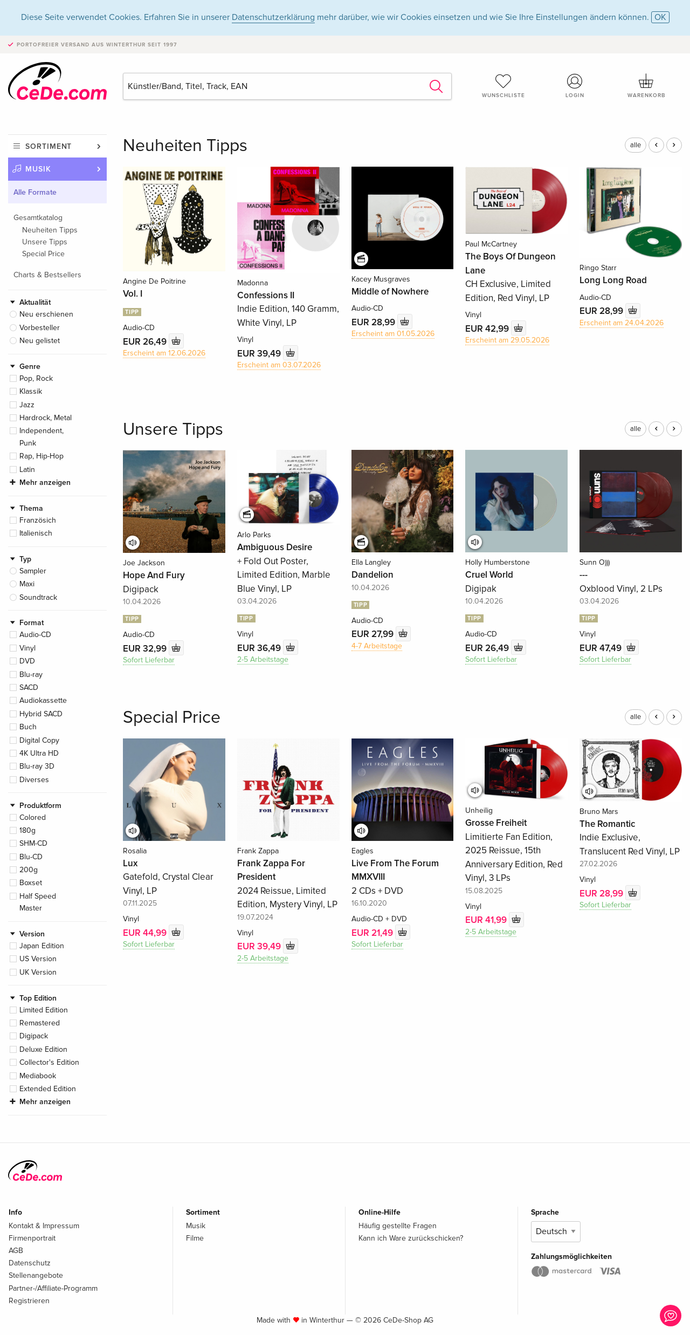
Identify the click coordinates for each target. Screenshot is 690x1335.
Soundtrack (38, 597)
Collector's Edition (49, 1062)
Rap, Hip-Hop (41, 456)
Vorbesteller (39, 327)
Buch (28, 726)
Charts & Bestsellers (47, 274)
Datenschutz (30, 1263)
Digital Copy (39, 740)
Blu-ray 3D (36, 766)
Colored (32, 817)
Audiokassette (43, 700)
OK (660, 17)
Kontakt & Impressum (44, 1225)
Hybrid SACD (41, 713)
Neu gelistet (39, 340)
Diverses (34, 779)
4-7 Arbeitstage (376, 646)
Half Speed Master (37, 902)
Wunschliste (503, 86)
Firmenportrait (32, 1238)
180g (27, 830)
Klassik (30, 391)
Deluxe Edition (43, 1049)
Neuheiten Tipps (50, 230)
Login (575, 86)
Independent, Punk (41, 436)
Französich (37, 520)
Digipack (33, 1035)
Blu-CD (31, 856)
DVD (27, 661)
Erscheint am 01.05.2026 (392, 333)
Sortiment (48, 146)
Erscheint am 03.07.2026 (279, 364)
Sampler (32, 571)
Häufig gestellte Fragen (397, 1225)
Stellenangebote (36, 1275)
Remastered (39, 1023)
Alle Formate (35, 192)
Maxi (26, 583)
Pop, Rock (36, 378)
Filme (195, 1238)
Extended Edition (47, 1088)
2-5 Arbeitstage (262, 659)
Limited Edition (43, 1010)
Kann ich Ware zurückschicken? (410, 1238)
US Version (38, 958)
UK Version (38, 972)
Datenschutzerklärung (273, 17)
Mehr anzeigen (45, 482)
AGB (16, 1250)
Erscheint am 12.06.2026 (164, 353)
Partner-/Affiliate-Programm (53, 1288)
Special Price (43, 253)
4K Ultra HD (39, 753)
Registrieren (29, 1300)
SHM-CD (33, 843)
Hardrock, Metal (45, 417)
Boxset (30, 882)
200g (28, 869)
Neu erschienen (46, 314)
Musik (38, 169)
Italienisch (35, 533)
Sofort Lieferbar (149, 660)
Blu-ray (31, 674)
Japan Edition (41, 945)
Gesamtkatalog (38, 217)
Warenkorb (646, 86)
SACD (28, 687)
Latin (27, 469)
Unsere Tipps (44, 242)
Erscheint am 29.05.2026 (507, 340)
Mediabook (37, 1075)
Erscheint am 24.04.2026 (621, 322)
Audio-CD (35, 634)
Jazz (26, 404)
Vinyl (27, 648)
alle (635, 145)
